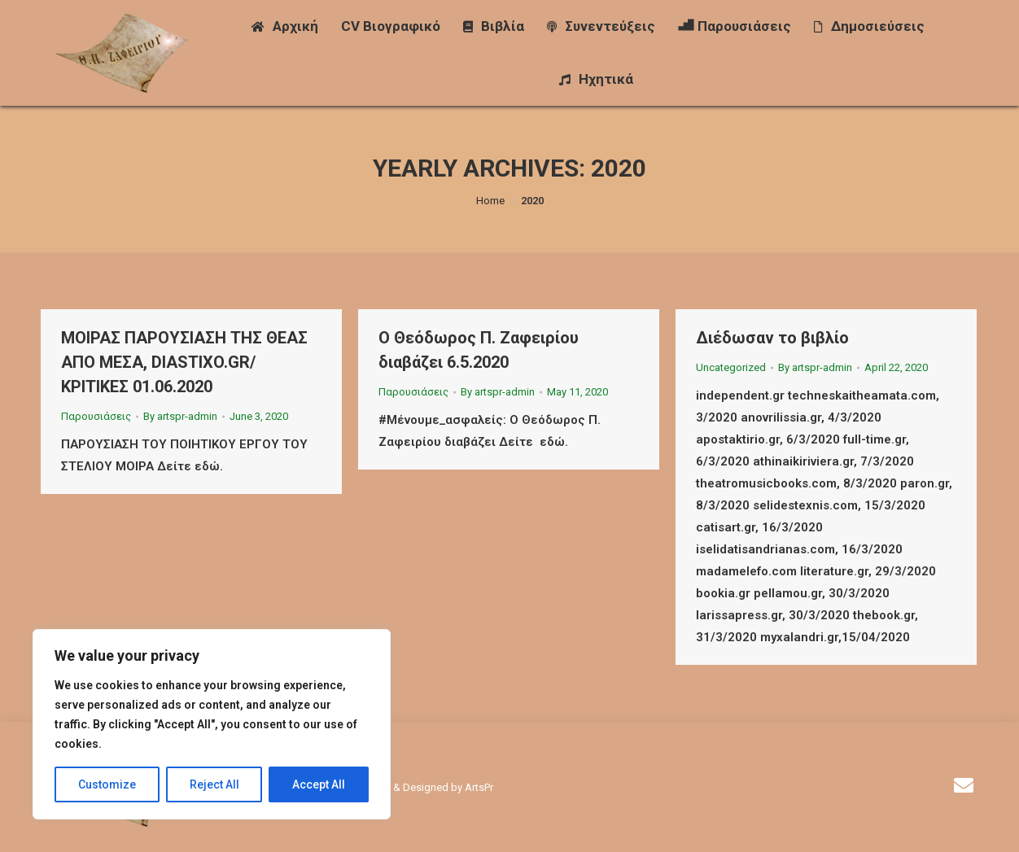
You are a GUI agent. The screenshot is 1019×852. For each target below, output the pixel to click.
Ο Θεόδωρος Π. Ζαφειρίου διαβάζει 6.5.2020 (478, 350)
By (180, 416)
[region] (212, 724)
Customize (107, 784)
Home (490, 200)
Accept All (318, 784)
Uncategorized (731, 367)
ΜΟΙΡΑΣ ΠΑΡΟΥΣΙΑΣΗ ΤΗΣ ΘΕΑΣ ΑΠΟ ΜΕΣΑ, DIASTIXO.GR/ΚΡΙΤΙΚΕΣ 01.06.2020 (184, 362)
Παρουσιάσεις (96, 416)
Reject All (214, 784)
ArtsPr (479, 787)
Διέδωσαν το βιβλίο (772, 337)
